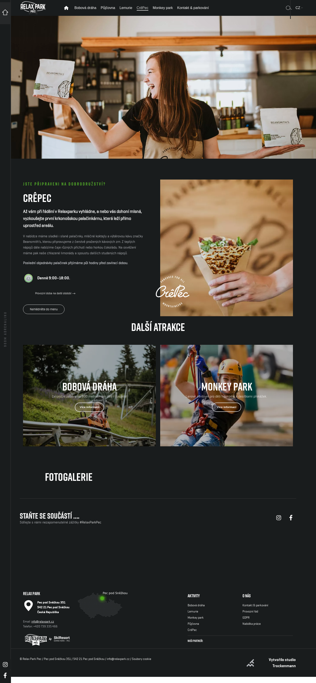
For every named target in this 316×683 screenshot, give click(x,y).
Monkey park (196, 623)
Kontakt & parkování (255, 611)
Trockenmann (284, 672)
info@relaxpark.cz (42, 627)
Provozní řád (250, 617)
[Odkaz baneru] (89, 402)
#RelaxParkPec (90, 528)
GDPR (246, 623)
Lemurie (193, 617)
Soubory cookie (141, 665)
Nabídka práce (251, 630)
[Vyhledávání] (289, 11)
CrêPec (192, 636)
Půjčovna (193, 630)
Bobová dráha (196, 611)
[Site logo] (33, 11)
